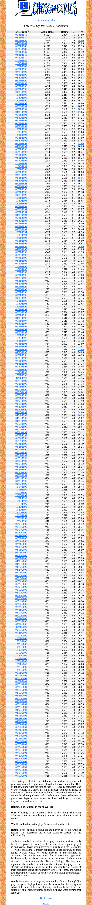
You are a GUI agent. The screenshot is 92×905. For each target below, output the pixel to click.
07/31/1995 (21, 258)
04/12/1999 (21, 415)
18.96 (81, 177)
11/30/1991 (21, 132)
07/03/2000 (21, 598)
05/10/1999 (21, 426)
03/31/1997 (21, 315)
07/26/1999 (21, 458)
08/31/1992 (21, 157)
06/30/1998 (21, 358)
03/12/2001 (21, 701)
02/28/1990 (21, 72)
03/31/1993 (21, 177)
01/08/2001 (21, 675)
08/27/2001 (21, 770)
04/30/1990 (21, 77)
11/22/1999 (21, 506)
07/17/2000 (21, 604)
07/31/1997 (21, 326)
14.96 (81, 40)
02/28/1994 (21, 209)
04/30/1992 (21, 146)
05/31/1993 (21, 183)
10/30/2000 (21, 647)
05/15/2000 (21, 578)
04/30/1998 (21, 352)
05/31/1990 (21, 80)
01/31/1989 (21, 34)
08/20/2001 (21, 767)
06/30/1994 (21, 220)
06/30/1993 (21, 186)
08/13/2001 (21, 764)
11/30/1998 (21, 372)
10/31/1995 (21, 266)
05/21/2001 (21, 730)
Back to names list (46, 20)
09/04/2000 (21, 624)
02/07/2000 (21, 538)
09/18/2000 (21, 629)
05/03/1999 (21, 423)
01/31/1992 (21, 137)
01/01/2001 (21, 672)
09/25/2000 (21, 632)
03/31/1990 (21, 74)
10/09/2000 (21, 638)
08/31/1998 (21, 363)
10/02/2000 (21, 635)
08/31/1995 (21, 260)
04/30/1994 (21, 215)
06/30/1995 (21, 255)
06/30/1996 (21, 289)
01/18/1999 (21, 381)
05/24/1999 (21, 432)
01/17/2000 (21, 529)
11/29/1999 (21, 509)
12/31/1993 (21, 203)
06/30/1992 (21, 152)
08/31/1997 (21, 329)
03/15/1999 (21, 403)
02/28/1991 (21, 106)
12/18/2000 (21, 667)
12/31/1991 (21, 135)
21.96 (81, 280)
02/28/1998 (21, 346)
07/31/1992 (21, 155)
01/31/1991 (21, 103)
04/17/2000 (21, 567)
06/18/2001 (21, 741)
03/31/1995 (21, 246)
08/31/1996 (21, 295)
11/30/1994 (21, 235)
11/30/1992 (21, 166)
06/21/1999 (21, 443)
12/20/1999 (21, 518)
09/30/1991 (21, 126)
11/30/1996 (21, 303)
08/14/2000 (21, 615)
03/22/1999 (21, 406)
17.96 (81, 143)
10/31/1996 (21, 300)
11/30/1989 (21, 63)
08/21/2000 (21, 618)
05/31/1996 (21, 286)
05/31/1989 (21, 46)
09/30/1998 (21, 366)
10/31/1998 (21, 369)
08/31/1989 (21, 54)
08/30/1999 (21, 472)
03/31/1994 (21, 212)
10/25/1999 (21, 495)
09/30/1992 (21, 160)
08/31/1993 (21, 192)
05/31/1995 (21, 252)
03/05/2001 (21, 698)
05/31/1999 (21, 435)
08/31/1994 (21, 226)
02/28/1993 (21, 175)
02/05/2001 (21, 687)
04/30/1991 (21, 112)
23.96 (81, 349)
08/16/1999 (21, 466)
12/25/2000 (21, 669)
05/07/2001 (21, 724)
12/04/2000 (21, 661)
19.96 (81, 212)
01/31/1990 (21, 69)
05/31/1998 (21, 355)
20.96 (81, 246)
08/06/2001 (21, 761)
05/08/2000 (21, 575)
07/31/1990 (21, 86)
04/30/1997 (21, 318)
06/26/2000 (21, 595)
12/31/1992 (21, 169)
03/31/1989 (21, 40)
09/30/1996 (21, 298)
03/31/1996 (21, 280)
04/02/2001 (21, 710)
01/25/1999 (21, 383)
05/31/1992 (21, 149)
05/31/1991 (21, 114)
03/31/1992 (21, 143)
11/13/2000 (21, 652)
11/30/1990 (21, 97)
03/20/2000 (21, 555)
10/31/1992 (21, 163)
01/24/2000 (21, 532)
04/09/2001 (21, 712)
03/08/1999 (21, 401)
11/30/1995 (21, 269)
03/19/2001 (21, 704)
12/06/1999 (21, 512)
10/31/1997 (21, 335)
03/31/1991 (21, 109)
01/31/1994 (21, 206)
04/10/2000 (21, 564)
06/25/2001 (21, 744)
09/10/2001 (21, 775)
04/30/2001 (21, 721)
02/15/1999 (21, 392)
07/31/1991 (21, 120)
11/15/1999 (21, 504)
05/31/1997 (21, 320)
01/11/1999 (21, 378)
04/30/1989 (21, 43)
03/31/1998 (21, 349)
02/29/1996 (21, 278)
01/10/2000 (21, 526)
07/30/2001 (21, 758)
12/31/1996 (21, 306)
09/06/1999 (21, 475)
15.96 (81, 74)
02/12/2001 (21, 690)
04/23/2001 (21, 718)
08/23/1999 (21, 469)
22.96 (81, 315)
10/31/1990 (21, 94)
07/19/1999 (21, 455)
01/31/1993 (21, 172)
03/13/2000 (21, 552)
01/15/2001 (21, 678)
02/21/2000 (21, 544)
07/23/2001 (21, 755)
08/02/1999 (21, 461)
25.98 (81, 564)
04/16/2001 (21, 715)
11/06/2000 (21, 649)
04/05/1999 (21, 412)
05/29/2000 (21, 584)
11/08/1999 (21, 501)
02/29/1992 (21, 140)
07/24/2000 (21, 607)
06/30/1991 (21, 117)
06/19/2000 (21, 592)
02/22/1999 (21, 395)
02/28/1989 (21, 37)
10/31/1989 (21, 60)
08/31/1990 (21, 89)
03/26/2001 (21, 707)
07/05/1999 (21, 449)
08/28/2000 (21, 621)
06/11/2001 (21, 738)
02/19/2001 (21, 692)
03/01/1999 (21, 398)
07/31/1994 (21, 223)
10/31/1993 (21, 197)
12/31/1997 (21, 340)
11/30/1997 (21, 338)
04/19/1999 (21, 418)
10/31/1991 (21, 129)
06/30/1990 (21, 83)
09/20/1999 (21, 481)
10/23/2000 (21, 644)
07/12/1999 (21, 452)
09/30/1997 (21, 332)
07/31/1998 (21, 361)
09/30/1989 (21, 57)
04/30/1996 (21, 283)
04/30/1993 (21, 180)
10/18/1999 (21, 492)
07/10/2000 (21, 601)
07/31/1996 (21, 292)
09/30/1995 (21, 263)
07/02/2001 (21, 747)
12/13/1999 (21, 515)
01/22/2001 (21, 681)
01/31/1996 (21, 275)
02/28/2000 (21, 546)
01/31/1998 (21, 343)
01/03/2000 (21, 524)
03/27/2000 (21, 558)
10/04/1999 (21, 486)
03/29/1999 (21, 409)
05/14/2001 (21, 727)
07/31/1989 (21, 52)
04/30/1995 (21, 249)
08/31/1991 (21, 123)
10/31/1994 (21, 232)
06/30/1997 (21, 323)
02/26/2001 (21, 695)
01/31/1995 (21, 240)
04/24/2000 (21, 569)
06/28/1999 (21, 446)
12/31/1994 (21, 238)
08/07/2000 (21, 612)
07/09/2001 (21, 750)
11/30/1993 (21, 200)
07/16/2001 (21, 752)
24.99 (81, 415)
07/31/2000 (21, 609)
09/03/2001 (21, 772)
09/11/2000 (21, 627)
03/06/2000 (21, 549)
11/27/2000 (21, 658)
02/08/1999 (21, 389)
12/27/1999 (21, 521)
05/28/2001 (21, 732)
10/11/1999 (21, 489)
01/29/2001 (21, 684)
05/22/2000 (21, 581)
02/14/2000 (21, 541)
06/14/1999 (21, 441)
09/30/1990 (21, 92)
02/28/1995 (21, 243)
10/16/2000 (21, 641)
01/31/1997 (21, 309)
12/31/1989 (21, 66)
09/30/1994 (21, 229)
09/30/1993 (21, 195)
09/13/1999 (21, 478)
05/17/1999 (21, 429)
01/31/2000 (21, 535)
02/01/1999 (21, 386)
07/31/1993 (21, 189)
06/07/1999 (21, 438)
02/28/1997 (21, 312)
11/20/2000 (21, 655)
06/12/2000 (21, 589)
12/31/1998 (21, 375)
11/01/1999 (21, 498)
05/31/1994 (21, 217)
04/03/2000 (21, 561)
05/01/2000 (21, 572)
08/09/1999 (21, 464)
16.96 (81, 109)
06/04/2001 (21, 735)
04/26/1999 (21, 421)
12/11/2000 (21, 664)
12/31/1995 (21, 272)
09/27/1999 (21, 484)
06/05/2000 (21, 587)
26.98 (81, 712)
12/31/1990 (21, 100)
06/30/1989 (21, 49)
